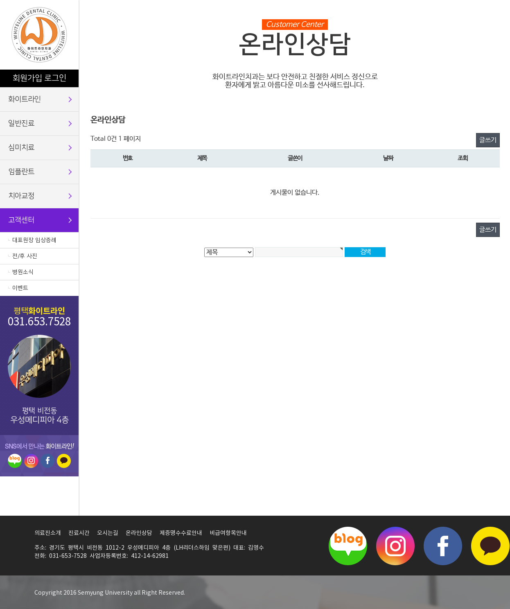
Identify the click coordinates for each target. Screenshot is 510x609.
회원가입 (27, 78)
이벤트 (20, 288)
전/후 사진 (24, 256)
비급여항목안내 (228, 533)
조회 (462, 158)
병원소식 (23, 272)
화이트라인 (24, 99)
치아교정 (21, 196)
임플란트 (21, 172)
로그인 (55, 78)
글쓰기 (487, 140)
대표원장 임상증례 (34, 240)
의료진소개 (47, 533)
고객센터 (21, 220)
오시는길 (107, 533)
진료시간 (79, 533)
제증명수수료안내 (181, 533)
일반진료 (21, 124)
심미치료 (21, 148)
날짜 (388, 158)
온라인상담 (139, 533)
